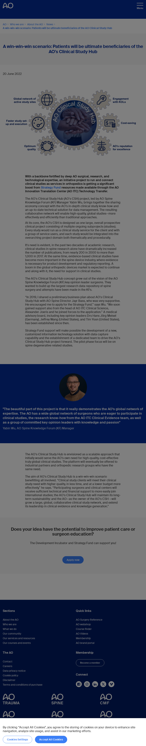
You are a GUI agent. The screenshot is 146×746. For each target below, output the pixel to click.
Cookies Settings (17, 739)
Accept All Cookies (51, 739)
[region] (73, 732)
